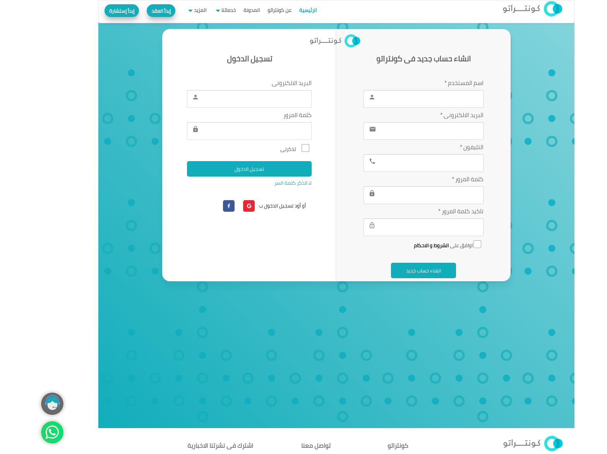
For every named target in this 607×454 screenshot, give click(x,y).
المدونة (219, 10)
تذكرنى (261, 148)
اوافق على (414, 244)
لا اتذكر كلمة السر (259, 182)
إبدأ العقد (128, 10)
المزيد (166, 10)
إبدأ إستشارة (88, 10)
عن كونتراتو (247, 10)
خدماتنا (195, 10)
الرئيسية (275, 10)
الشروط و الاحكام (398, 245)
